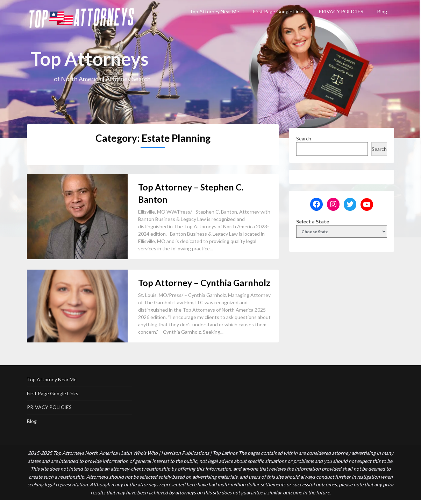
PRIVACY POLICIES (341, 11)
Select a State (312, 221)
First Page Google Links (279, 11)
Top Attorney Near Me (214, 11)
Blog (382, 11)
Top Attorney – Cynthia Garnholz (204, 282)
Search (303, 138)
